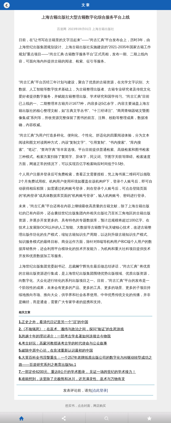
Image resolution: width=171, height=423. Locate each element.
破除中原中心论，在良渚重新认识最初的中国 (56, 350)
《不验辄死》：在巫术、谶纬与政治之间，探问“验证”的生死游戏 (71, 329)
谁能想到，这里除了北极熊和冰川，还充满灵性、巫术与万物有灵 (72, 379)
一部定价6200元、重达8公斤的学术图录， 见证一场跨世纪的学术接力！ (77, 372)
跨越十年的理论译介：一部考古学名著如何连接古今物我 (65, 336)
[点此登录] (100, 390)
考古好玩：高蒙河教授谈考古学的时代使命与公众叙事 (63, 343)
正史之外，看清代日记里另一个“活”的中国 (53, 322)
